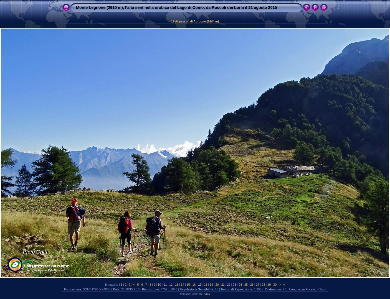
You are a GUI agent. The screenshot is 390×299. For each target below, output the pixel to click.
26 (251, 284)
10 (159, 284)
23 (234, 284)
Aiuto (207, 293)
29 (269, 284)
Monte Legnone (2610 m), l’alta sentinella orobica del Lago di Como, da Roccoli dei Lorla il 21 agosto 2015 (176, 7)
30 (274, 284)
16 (194, 284)
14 (182, 284)
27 (257, 284)
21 (223, 284)
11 (165, 284)
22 (228, 284)
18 (205, 284)
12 (170, 284)
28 (263, 284)
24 (240, 284)
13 (176, 284)
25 (246, 284)
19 (211, 284)
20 (217, 284)
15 (188, 284)
